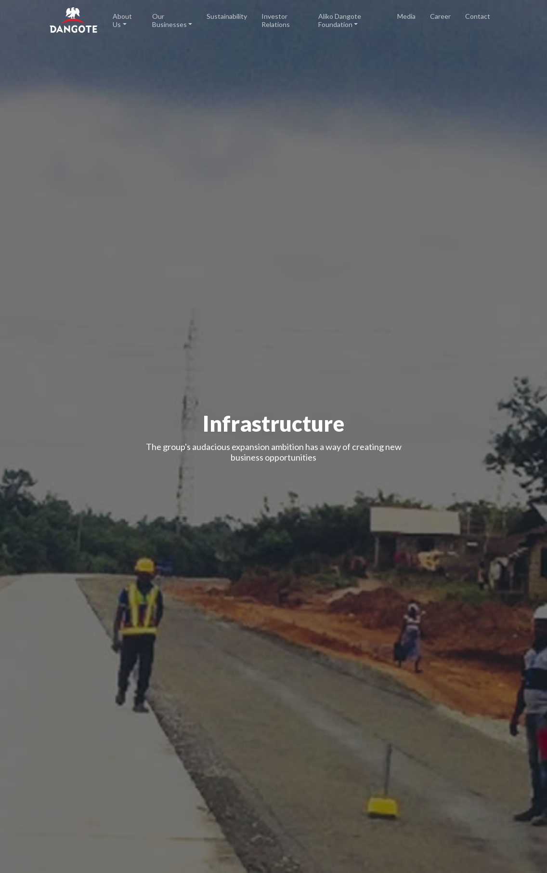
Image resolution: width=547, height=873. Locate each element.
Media (406, 16)
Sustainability (227, 16)
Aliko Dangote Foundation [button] (339, 20)
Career (440, 16)
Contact (477, 16)
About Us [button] (122, 20)
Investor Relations (275, 20)
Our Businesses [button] (169, 20)
